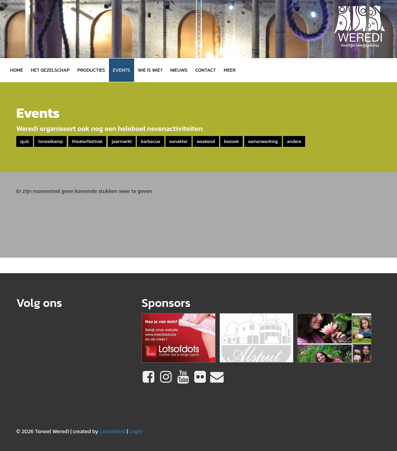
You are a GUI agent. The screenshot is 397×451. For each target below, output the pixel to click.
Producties (91, 70)
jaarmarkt (122, 141)
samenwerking (263, 141)
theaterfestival (87, 141)
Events (121, 70)
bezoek (231, 141)
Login (136, 431)
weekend (206, 141)
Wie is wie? (150, 70)
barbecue (150, 141)
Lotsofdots (113, 431)
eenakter (178, 141)
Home (16, 70)
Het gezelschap (50, 70)
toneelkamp (50, 141)
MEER (230, 70)
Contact (205, 70)
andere (294, 141)
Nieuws (178, 70)
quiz (24, 141)
